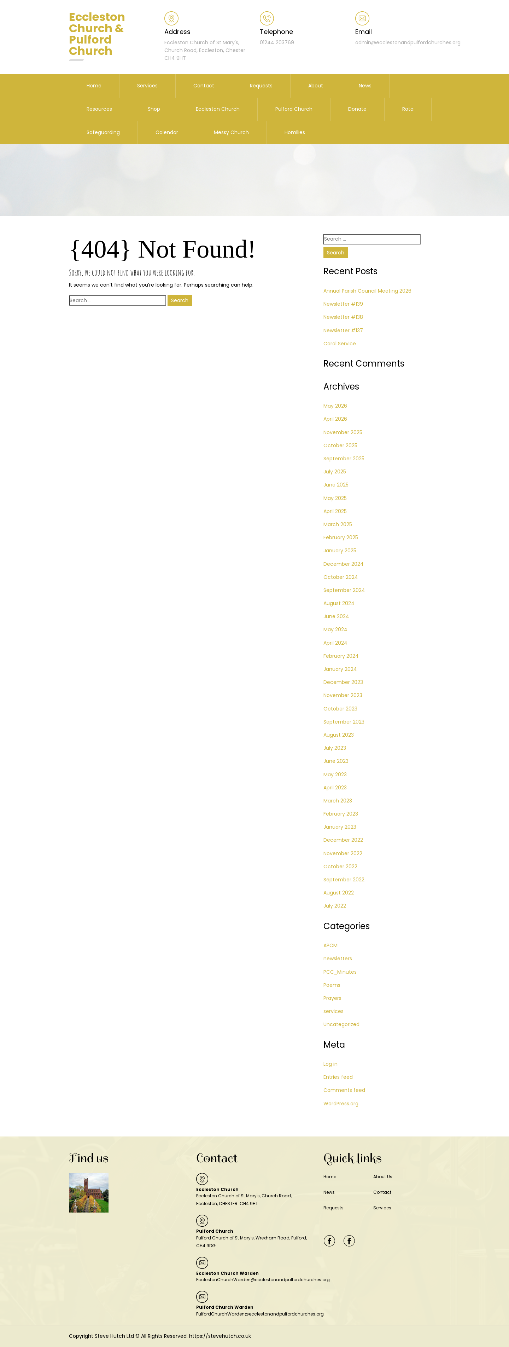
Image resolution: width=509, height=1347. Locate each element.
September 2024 (344, 590)
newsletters (337, 958)
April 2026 (335, 418)
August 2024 (339, 603)
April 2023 (335, 787)
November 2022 (342, 853)
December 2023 (343, 682)
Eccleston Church (218, 109)
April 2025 (335, 511)
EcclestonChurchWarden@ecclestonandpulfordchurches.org (263, 1280)
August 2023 (338, 734)
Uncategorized (341, 1024)
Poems (331, 985)
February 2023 (340, 813)
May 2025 (335, 498)
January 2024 (340, 669)
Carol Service (339, 343)
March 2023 (337, 800)
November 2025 (342, 432)
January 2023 (339, 826)
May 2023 (335, 774)
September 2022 (343, 879)
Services (147, 85)
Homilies (295, 132)
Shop (154, 109)
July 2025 (334, 471)
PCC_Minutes (340, 971)
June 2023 (336, 761)
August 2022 (338, 892)
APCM (330, 945)
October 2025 (340, 445)
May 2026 (335, 405)
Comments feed (344, 1090)
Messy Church (231, 132)
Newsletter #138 (343, 317)
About (315, 85)
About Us (382, 1177)
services (333, 1011)
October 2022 (340, 866)
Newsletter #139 (343, 303)
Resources (99, 109)
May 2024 (335, 629)
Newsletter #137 (343, 330)
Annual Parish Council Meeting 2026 (367, 290)
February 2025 (340, 537)
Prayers (332, 998)
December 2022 (343, 840)
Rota (408, 109)
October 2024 (340, 577)
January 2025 (339, 550)
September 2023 (343, 721)
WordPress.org (340, 1103)
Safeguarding (103, 132)
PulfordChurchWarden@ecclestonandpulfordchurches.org (260, 1314)
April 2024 (335, 642)
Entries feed (338, 1077)
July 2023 (334, 748)
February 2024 (341, 656)
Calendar (167, 132)
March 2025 (337, 524)
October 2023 (340, 708)
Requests (261, 85)
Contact (203, 85)
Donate (357, 109)
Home (94, 85)
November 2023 (342, 695)
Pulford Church (293, 109)
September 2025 (343, 458)
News (365, 85)
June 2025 (336, 484)
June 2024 (336, 616)
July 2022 (334, 905)
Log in (330, 1063)
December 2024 (343, 564)
